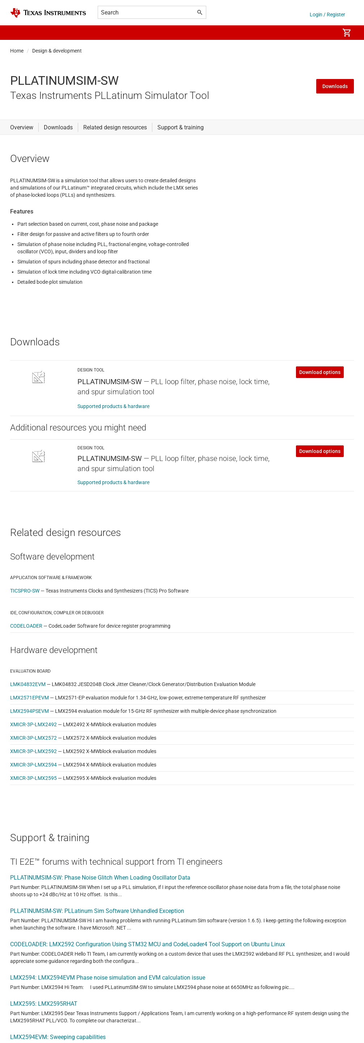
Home (17, 51)
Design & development (57, 51)
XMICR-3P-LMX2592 (33, 751)
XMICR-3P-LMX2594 (33, 765)
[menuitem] (326, 32)
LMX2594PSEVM (29, 711)
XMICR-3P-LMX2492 (33, 724)
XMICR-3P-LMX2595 (33, 778)
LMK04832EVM (28, 684)
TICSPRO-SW (24, 591)
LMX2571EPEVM (29, 698)
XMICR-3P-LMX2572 (33, 738)
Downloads (335, 86)
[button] (17, 32)
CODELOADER (26, 626)
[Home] (48, 13)
